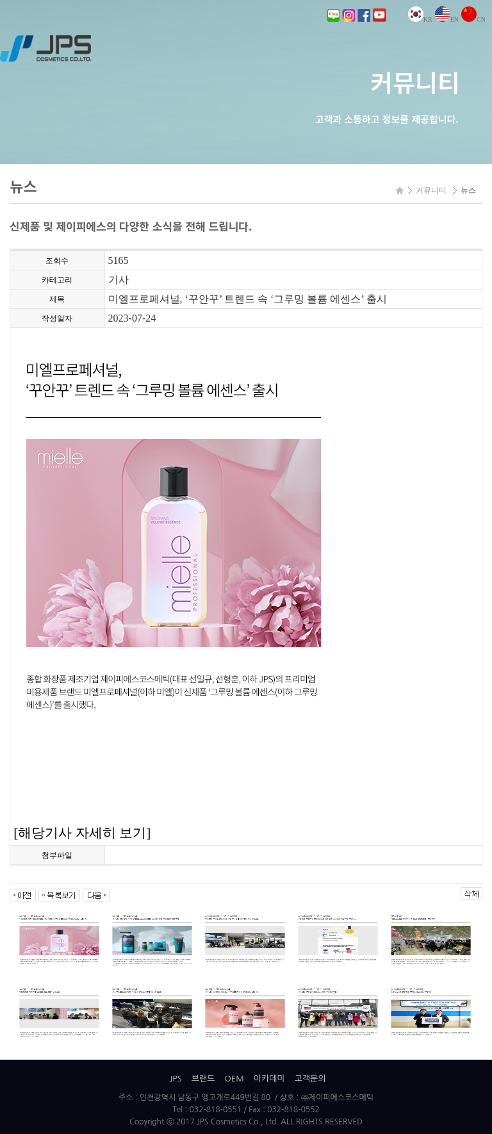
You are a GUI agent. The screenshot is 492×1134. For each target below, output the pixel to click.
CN (473, 19)
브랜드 (203, 1078)
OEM (233, 1078)
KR (420, 19)
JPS (175, 1078)
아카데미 (269, 1078)
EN (447, 19)
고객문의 (310, 1078)
